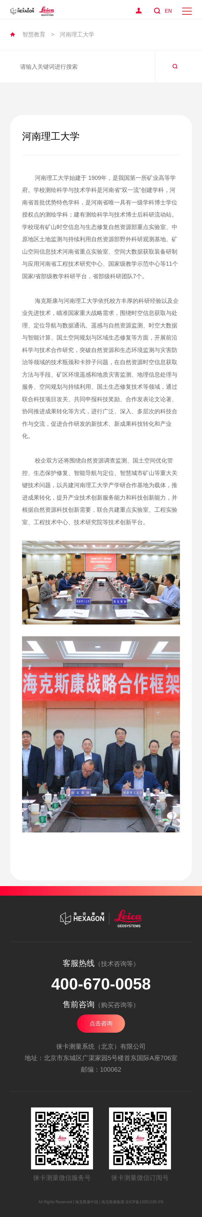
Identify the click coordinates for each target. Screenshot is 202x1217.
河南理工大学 (77, 34)
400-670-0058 (101, 984)
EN (168, 11)
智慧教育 (33, 34)
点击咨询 (101, 1023)
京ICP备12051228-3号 (144, 1202)
